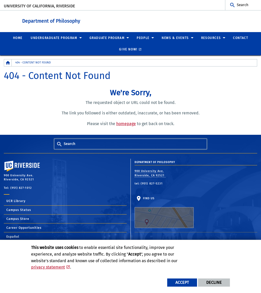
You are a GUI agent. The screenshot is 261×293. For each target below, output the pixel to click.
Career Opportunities (24, 227)
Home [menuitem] (17, 37)
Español (12, 236)
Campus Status (18, 209)
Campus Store (17, 218)
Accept (182, 282)
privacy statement (48, 267)
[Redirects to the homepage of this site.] (8, 62)
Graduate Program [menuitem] (107, 37)
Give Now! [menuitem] (128, 49)
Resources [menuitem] (211, 37)
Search (242, 5)
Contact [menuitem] (240, 37)
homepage (126, 123)
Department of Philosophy (83, 20)
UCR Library (15, 201)
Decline (214, 282)
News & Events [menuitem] (175, 37)
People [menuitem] (143, 37)
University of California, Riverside (39, 6)
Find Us (164, 212)
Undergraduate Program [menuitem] (54, 37)
